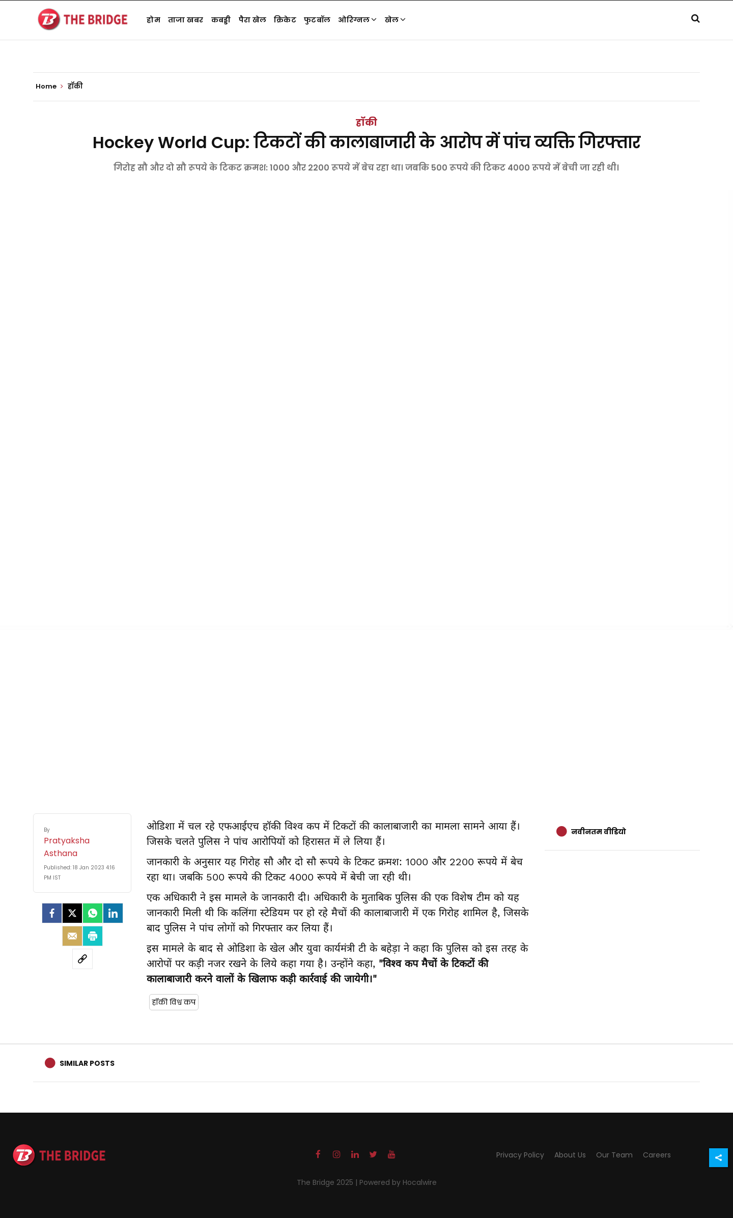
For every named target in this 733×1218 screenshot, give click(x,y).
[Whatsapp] (92, 913)
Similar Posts (87, 1063)
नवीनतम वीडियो (598, 832)
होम (153, 20)
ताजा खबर (186, 20)
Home (49, 86)
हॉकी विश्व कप (173, 1002)
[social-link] (82, 959)
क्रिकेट (285, 20)
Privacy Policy (520, 1155)
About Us (570, 1155)
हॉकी (366, 122)
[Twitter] (72, 913)
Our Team (614, 1155)
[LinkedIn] (113, 913)
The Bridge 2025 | (328, 1182)
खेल (395, 20)
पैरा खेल (253, 20)
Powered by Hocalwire (398, 1182)
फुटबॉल (317, 20)
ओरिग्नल (357, 20)
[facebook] (52, 913)
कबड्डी (221, 20)
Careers (657, 1155)
